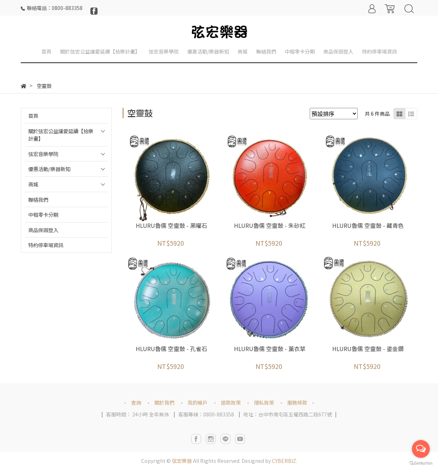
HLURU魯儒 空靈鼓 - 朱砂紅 (269, 225)
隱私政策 (264, 402)
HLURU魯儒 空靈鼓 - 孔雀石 (171, 348)
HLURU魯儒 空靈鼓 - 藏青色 (368, 225)
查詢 (136, 402)
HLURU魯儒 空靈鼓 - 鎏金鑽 (368, 348)
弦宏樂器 (182, 460)
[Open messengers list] (421, 449)
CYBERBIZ (284, 460)
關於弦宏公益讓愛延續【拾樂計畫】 (60, 134)
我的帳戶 (198, 402)
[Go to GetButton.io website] (420, 462)
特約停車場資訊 (45, 245)
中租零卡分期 (43, 214)
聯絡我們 (38, 199)
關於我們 (164, 402)
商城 (33, 184)
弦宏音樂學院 (43, 154)
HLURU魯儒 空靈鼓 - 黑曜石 (171, 225)
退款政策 (231, 402)
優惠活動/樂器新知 (49, 168)
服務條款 (297, 402)
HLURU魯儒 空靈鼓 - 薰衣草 (269, 348)
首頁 (33, 115)
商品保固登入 (43, 230)
